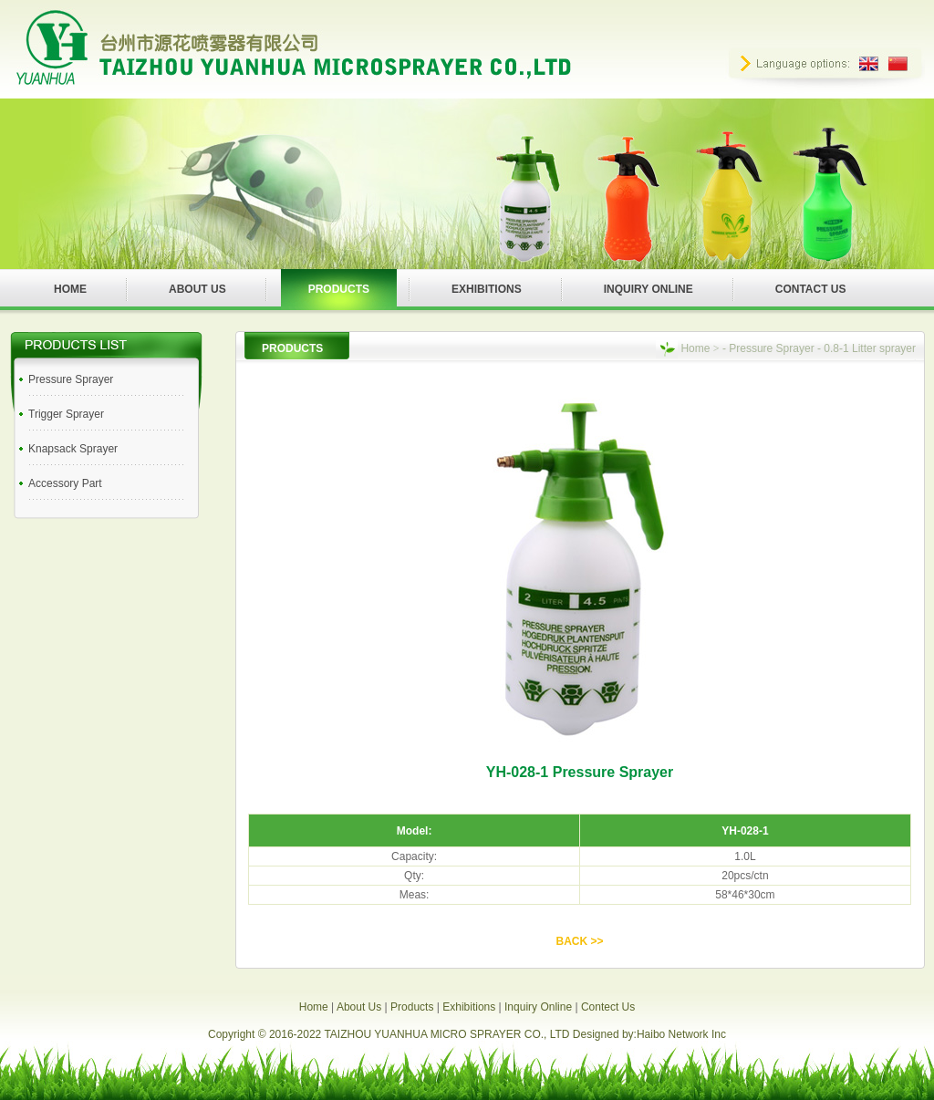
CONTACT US (810, 289)
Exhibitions (468, 1007)
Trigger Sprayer (66, 414)
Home (695, 348)
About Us (359, 1007)
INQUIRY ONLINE (648, 289)
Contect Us (608, 1007)
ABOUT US (197, 289)
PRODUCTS (338, 289)
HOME (70, 289)
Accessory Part (65, 483)
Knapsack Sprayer (73, 448)
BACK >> (579, 941)
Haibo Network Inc (681, 1034)
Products (411, 1007)
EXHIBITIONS (486, 289)
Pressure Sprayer (70, 379)
